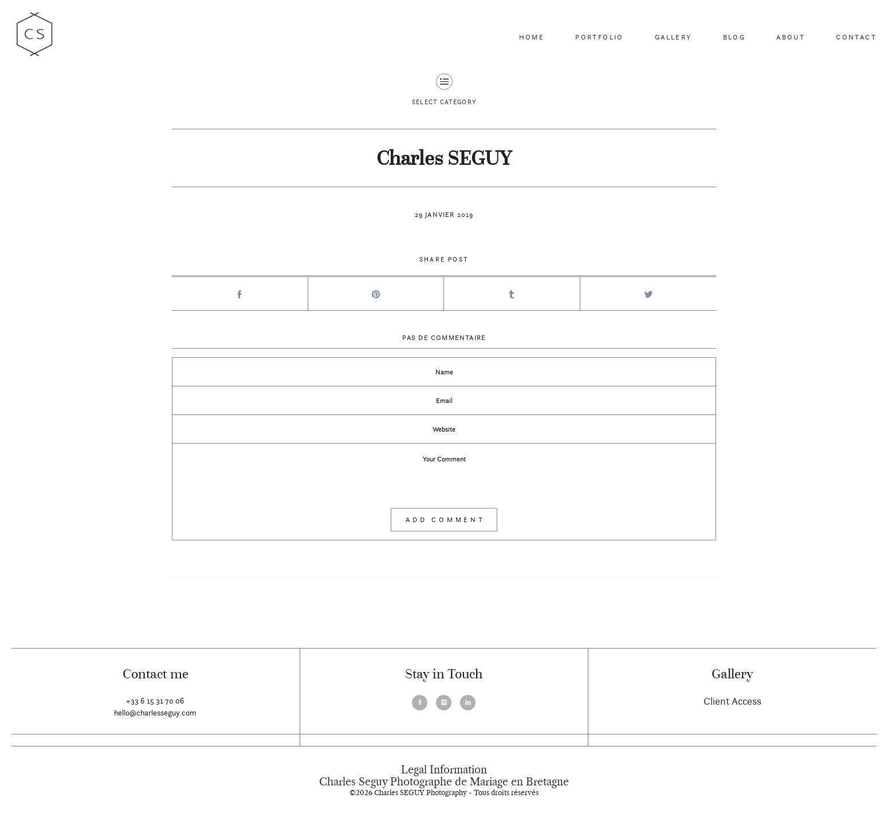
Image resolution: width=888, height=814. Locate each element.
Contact (856, 37)
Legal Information (444, 770)
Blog (734, 37)
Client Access (732, 701)
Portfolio (599, 37)
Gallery (673, 37)
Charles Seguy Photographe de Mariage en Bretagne (444, 782)
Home (532, 37)
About (790, 37)
